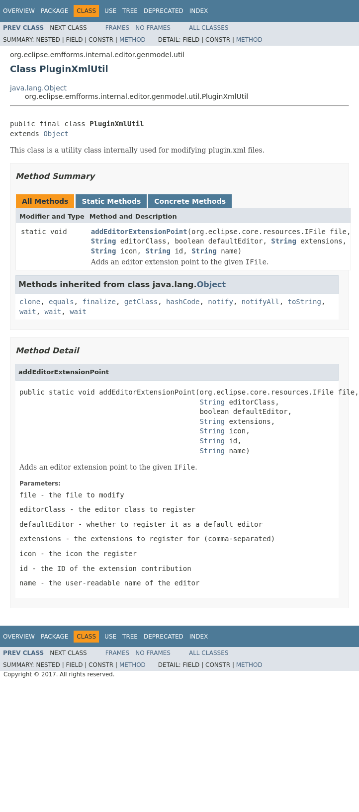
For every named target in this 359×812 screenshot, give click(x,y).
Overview (19, 10)
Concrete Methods (190, 201)
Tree (130, 10)
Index (198, 10)
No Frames (153, 27)
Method (132, 39)
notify (220, 302)
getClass (141, 302)
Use (110, 10)
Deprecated (163, 10)
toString (304, 302)
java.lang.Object (38, 88)
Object (56, 134)
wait (27, 312)
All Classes (208, 27)
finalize (98, 302)
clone (29, 302)
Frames (117, 27)
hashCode (182, 302)
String (103, 241)
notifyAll (260, 302)
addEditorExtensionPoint (139, 232)
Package (54, 10)
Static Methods (111, 201)
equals (61, 302)
